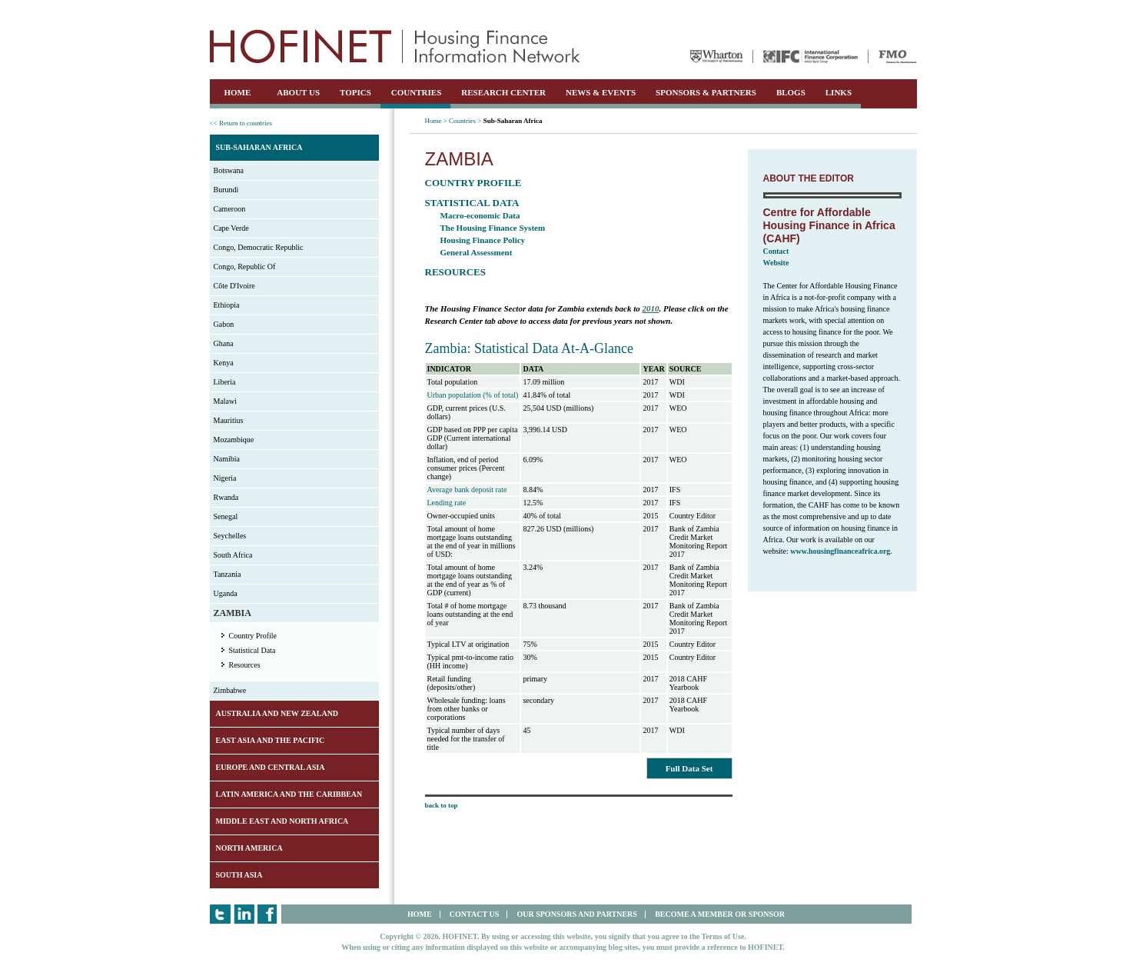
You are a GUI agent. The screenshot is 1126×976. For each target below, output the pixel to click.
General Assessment (476, 252)
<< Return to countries (241, 123)
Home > (436, 121)
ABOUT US (298, 92)
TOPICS (355, 92)
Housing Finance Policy (483, 240)
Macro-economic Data (480, 215)
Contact (776, 251)
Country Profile (253, 635)
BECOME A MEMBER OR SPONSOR (720, 914)
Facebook (267, 914)
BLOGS (790, 92)
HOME (237, 92)
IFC (810, 56)
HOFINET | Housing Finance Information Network (395, 46)
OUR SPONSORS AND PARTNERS (576, 914)
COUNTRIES (416, 92)
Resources (245, 665)
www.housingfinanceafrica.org (840, 551)
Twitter (220, 914)
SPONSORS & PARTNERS (706, 92)
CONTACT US (474, 914)
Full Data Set (689, 768)
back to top (441, 805)
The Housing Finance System (493, 227)
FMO (898, 56)
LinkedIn (244, 914)
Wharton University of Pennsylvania (716, 56)
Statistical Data (252, 650)
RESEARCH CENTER (503, 92)
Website (776, 262)
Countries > (465, 121)
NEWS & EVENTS (601, 92)
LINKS (838, 92)
